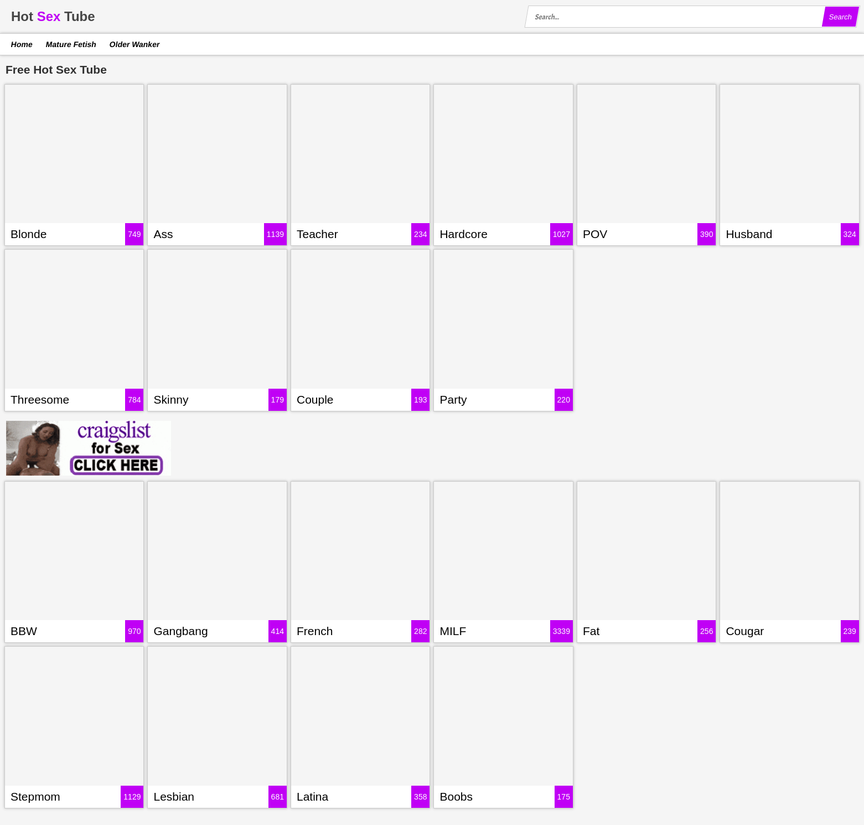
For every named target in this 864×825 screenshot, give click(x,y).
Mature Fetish (71, 44)
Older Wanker (134, 44)
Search (840, 17)
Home (22, 44)
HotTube (53, 16)
